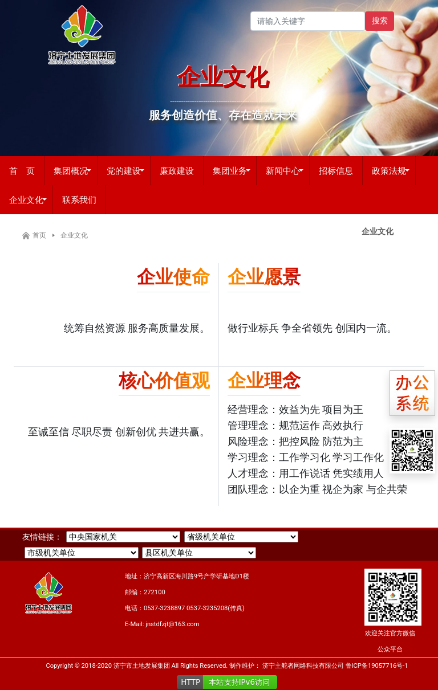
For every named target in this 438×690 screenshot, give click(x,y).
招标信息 (336, 170)
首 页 (22, 170)
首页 (39, 235)
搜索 (380, 20)
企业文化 (26, 199)
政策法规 (389, 170)
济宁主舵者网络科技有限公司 (303, 665)
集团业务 (230, 170)
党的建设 (124, 170)
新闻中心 (283, 170)
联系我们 (79, 199)
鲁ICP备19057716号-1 (377, 665)
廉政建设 (177, 170)
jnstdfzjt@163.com (172, 624)
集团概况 (71, 170)
